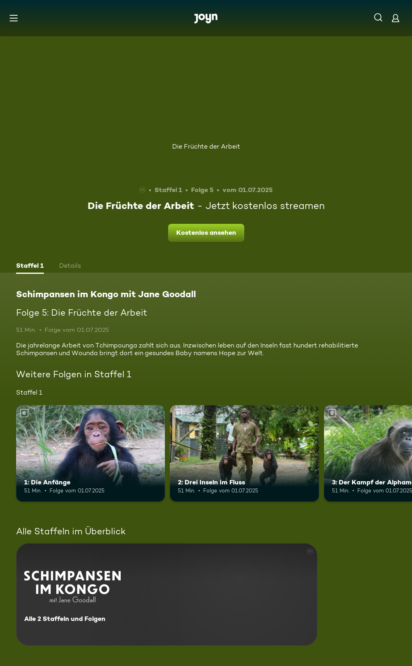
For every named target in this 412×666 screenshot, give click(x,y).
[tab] (29, 266)
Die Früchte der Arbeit (206, 146)
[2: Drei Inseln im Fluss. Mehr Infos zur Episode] (244, 453)
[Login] (395, 18)
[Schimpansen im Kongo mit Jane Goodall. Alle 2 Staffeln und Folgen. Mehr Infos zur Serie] (166, 594)
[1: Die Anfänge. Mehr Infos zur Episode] (90, 453)
